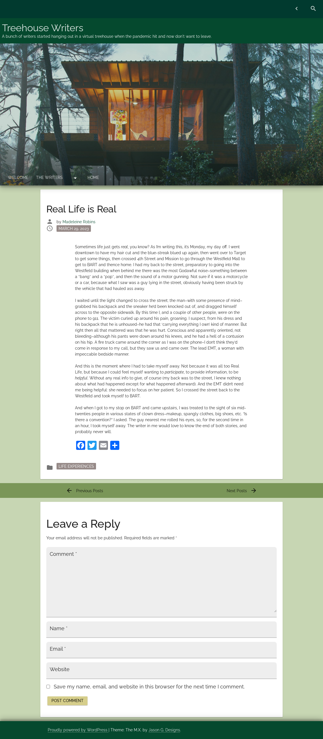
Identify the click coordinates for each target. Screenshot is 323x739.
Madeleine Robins (78, 222)
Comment (63, 554)
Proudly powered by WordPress (78, 730)
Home (93, 177)
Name (59, 628)
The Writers (49, 177)
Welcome (18, 177)
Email (58, 649)
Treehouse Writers (42, 28)
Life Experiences (76, 466)
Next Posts (242, 491)
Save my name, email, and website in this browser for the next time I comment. (149, 687)
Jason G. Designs (164, 730)
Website (60, 669)
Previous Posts (84, 491)
